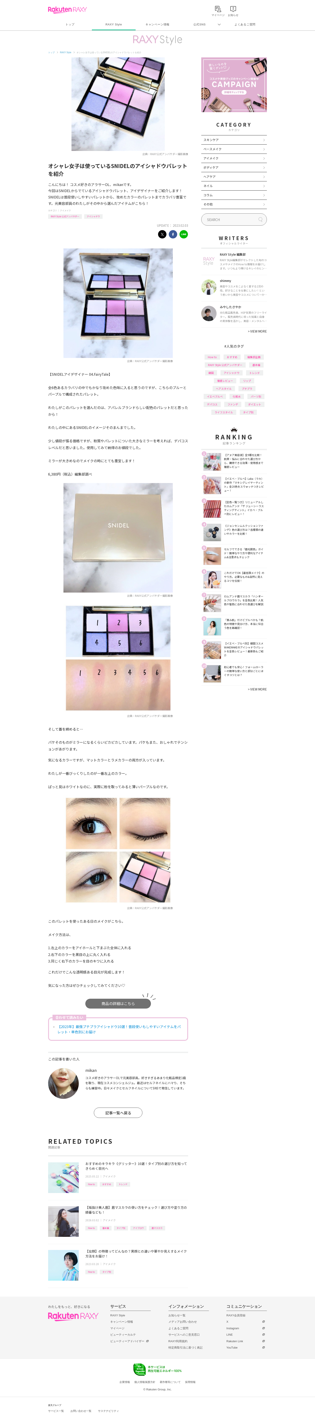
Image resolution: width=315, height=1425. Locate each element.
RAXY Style (113, 24)
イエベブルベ (215, 396)
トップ (69, 24)
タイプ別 (121, 1228)
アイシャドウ (93, 216)
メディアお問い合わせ (182, 1321)
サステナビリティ (108, 1411)
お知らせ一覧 (177, 1315)
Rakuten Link (234, 1341)
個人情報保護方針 (144, 1382)
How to (91, 1184)
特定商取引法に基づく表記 (185, 1347)
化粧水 (237, 396)
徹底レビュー (225, 380)
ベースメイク (212, 149)
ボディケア (211, 167)
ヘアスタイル (224, 388)
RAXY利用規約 (177, 1341)
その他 (208, 204)
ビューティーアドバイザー (127, 1341)
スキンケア (211, 140)
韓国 (211, 373)
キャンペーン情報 (157, 24)
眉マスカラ (157, 1228)
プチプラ (247, 388)
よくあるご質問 (245, 24)
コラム (208, 195)
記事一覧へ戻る (118, 1112)
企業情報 (124, 1382)
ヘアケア (209, 176)
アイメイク (65, 210)
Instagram (232, 1328)
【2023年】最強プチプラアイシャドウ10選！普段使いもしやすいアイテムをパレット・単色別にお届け (119, 1029)
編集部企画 (254, 357)
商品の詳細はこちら (118, 1003)
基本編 (105, 1228)
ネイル (208, 186)
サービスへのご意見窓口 (184, 1334)
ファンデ (233, 404)
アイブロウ (138, 1228)
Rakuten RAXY (67, 10)
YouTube (232, 1347)
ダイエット (254, 404)
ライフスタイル (224, 412)
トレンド (123, 1184)
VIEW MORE (257, 331)
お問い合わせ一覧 (80, 1411)
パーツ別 (256, 396)
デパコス (212, 404)
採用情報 (190, 1382)
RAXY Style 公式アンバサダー (65, 216)
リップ (247, 380)
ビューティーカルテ (123, 1334)
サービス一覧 (56, 1411)
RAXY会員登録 (235, 1315)
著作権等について (170, 1382)
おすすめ (106, 1184)
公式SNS (199, 24)
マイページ (117, 1328)
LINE (229, 1334)
